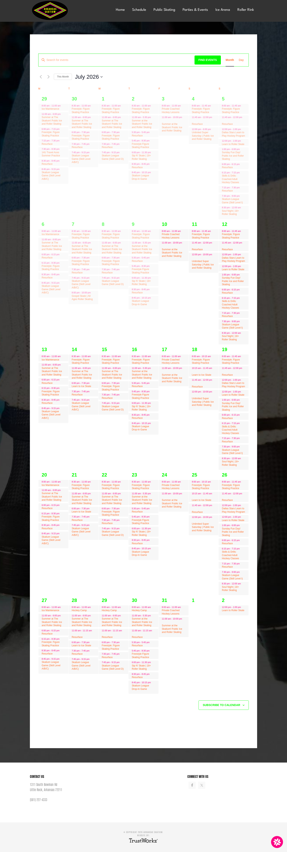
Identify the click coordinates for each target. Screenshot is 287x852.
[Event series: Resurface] (62, 114)
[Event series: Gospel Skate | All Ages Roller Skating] (92, 292)
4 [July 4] (193, 98)
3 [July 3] (163, 98)
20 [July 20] (44, 475)
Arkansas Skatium (60, 10)
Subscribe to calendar (221, 705)
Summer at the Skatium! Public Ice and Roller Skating (142, 124)
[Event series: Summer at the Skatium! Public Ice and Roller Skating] (152, 117)
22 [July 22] (104, 475)
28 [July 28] (74, 600)
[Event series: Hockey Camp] (92, 607)
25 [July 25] (194, 475)
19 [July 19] (224, 349)
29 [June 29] (44, 98)
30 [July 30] (134, 600)
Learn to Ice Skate (81, 386)
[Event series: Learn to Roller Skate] (243, 141)
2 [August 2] (223, 600)
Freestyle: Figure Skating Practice (51, 134)
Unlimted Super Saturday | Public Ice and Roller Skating (203, 135)
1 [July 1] (103, 98)
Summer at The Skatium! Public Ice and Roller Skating (52, 120)
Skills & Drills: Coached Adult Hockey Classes (230, 179)
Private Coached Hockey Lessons (171, 110)
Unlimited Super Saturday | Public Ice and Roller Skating (203, 264)
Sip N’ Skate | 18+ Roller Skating (141, 283)
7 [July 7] (73, 224)
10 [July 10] (164, 224)
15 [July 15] (104, 349)
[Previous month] (40, 76)
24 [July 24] (164, 475)
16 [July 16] (134, 349)
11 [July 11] (194, 224)
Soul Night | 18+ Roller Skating (230, 213)
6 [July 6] (43, 224)
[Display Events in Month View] (230, 60)
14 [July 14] (74, 349)
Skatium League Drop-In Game (140, 177)
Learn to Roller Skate (233, 144)
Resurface (47, 144)
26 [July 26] (224, 475)
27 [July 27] (44, 600)
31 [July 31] (164, 600)
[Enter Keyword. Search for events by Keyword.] (116, 60)
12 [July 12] (224, 224)
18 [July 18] (194, 349)
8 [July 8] (103, 224)
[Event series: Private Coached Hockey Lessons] (182, 105)
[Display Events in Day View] (241, 60)
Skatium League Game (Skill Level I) (232, 326)
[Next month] (48, 76)
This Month (63, 76)
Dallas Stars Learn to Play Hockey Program (233, 259)
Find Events (208, 60)
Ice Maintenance (50, 108)
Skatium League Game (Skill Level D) (113, 283)
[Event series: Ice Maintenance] (62, 105)
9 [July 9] (133, 224)
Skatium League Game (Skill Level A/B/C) (51, 175)
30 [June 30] (74, 98)
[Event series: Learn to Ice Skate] (91, 144)
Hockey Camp (79, 610)
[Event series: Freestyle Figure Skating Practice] (151, 132)
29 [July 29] (104, 600)
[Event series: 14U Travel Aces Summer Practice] (61, 129)
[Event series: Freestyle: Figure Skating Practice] (91, 132)
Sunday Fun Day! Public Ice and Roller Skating (233, 155)
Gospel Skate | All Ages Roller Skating (82, 298)
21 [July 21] (74, 475)
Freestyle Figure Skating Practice (140, 146)
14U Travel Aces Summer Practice (51, 154)
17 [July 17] (164, 349)
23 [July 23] (134, 475)
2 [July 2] (133, 98)
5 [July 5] (223, 98)
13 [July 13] (44, 349)
